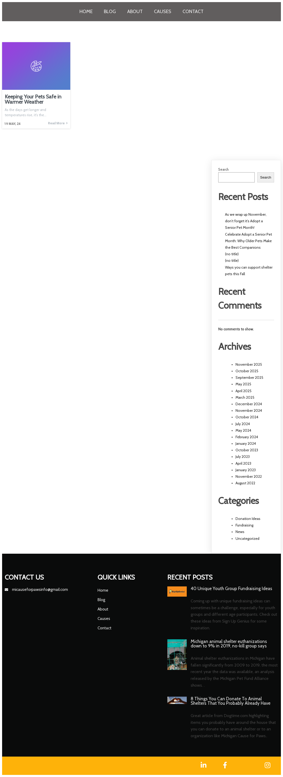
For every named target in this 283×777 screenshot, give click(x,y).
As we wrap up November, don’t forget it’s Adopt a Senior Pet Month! (245, 221)
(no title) (232, 254)
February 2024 (247, 437)
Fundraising (244, 525)
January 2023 (246, 470)
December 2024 (249, 404)
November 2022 (249, 476)
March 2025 (245, 397)
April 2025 (244, 391)
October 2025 (247, 371)
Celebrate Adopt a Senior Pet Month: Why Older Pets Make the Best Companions (248, 241)
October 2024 (247, 417)
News (240, 531)
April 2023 (243, 463)
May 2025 (243, 384)
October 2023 (247, 450)
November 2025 (249, 364)
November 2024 (249, 410)
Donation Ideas (248, 518)
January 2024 (246, 443)
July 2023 (243, 456)
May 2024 (243, 430)
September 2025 (249, 377)
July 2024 (243, 423)
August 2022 (245, 483)
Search (223, 169)
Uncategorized (247, 538)
